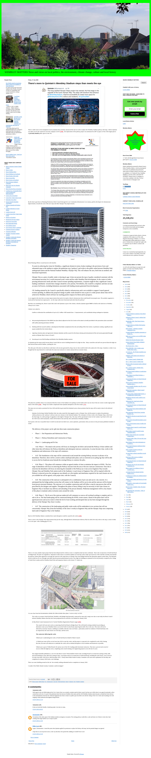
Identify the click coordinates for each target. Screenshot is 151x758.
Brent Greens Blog (10, 178)
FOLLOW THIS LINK (128, 203)
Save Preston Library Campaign (13, 227)
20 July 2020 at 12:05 (38, 721)
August (128, 309)
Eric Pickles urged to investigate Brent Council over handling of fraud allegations (13, 84)
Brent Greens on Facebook (12, 180)
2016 (126, 516)
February (128, 504)
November (128, 302)
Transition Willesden (11, 231)
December (128, 300)
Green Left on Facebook (11, 195)
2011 (126, 527)
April (127, 499)
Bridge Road (41, 681)
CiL (45, 681)
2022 (126, 293)
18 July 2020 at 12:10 (38, 699)
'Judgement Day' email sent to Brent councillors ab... (134, 401)
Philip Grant (36, 726)
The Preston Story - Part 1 (132, 346)
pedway (67, 681)
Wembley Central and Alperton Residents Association (13, 237)
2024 (126, 289)
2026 (126, 284)
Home (72, 741)
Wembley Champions (11, 245)
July (127, 311)
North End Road (61, 681)
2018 (126, 511)
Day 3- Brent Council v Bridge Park (134, 359)
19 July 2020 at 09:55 (38, 709)
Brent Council (35, 681)
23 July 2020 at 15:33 (38, 734)
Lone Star (55, 681)
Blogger (82, 754)
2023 (126, 291)
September (128, 307)
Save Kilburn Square (11, 225)
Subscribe (134, 114)
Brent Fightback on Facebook (13, 174)
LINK (124, 123)
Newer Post (31, 741)
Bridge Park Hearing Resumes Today (134, 340)
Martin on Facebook (10, 217)
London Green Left (10, 212)
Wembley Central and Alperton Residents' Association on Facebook (13, 242)
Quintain (71, 681)
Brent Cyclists (9, 170)
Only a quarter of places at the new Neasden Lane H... (134, 450)
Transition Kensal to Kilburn (13, 229)
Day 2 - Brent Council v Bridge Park (134, 361)
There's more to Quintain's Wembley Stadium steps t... (134, 383)
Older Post (113, 741)
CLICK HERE (126, 89)
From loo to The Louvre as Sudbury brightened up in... (134, 457)
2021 (126, 296)
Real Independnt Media (11, 223)
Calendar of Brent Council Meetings (131, 196)
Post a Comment (34, 737)
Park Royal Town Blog (11, 221)
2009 (126, 532)
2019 (126, 509)
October (128, 305)
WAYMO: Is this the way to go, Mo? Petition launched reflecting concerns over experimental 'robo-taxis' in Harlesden (14, 121)
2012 (126, 525)
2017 (126, 514)
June (127, 495)
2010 (126, 530)
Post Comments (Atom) (40, 743)
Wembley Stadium (80, 681)
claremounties (36, 714)
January (128, 506)
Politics (124, 188)
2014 (126, 521)
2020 (126, 298)
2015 (126, 518)
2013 (126, 523)
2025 (126, 286)
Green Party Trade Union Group (13, 197)
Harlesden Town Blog (11, 199)
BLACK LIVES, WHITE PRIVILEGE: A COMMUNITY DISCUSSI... (136, 394)
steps (75, 681)
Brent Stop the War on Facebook (13, 189)
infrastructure (50, 681)
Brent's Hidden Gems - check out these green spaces (14, 155)
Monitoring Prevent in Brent (12, 219)
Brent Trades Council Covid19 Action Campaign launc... (135, 431)
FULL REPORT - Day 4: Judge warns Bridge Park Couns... (135, 348)
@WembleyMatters (131, 270)
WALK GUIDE (133, 159)
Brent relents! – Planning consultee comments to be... (134, 329)
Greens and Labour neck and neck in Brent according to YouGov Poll (18, 139)
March (127, 502)
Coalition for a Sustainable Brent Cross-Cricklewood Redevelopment (14, 192)
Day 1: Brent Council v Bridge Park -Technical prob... (135, 368)
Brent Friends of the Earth (12, 176)
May (127, 497)
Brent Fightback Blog (11, 172)
